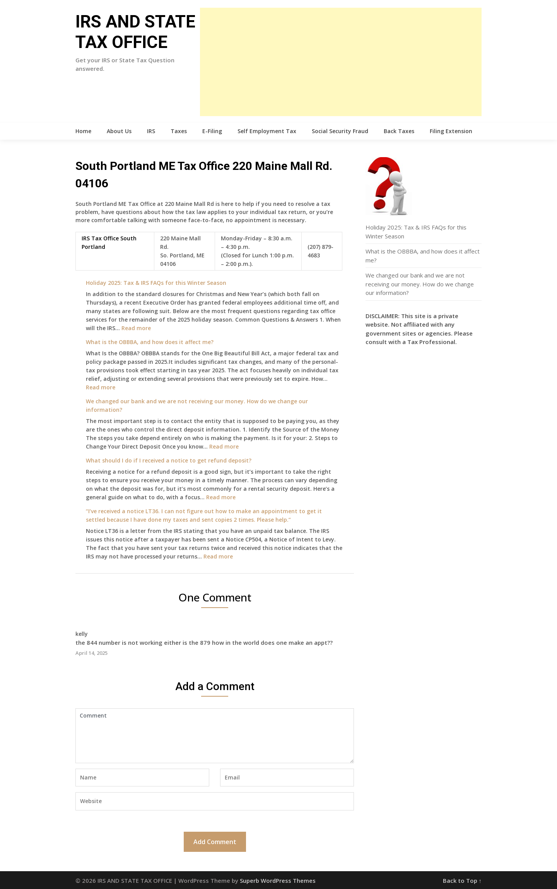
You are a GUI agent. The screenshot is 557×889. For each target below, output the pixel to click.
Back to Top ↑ (462, 880)
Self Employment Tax (266, 131)
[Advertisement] (341, 62)
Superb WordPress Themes (278, 880)
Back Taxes (399, 131)
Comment (214, 735)
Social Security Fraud (340, 131)
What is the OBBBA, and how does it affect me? (150, 342)
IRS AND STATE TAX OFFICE (135, 32)
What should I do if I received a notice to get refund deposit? (168, 460)
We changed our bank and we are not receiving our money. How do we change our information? (420, 283)
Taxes (179, 131)
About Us (119, 131)
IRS (151, 131)
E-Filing (212, 131)
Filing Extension (451, 131)
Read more (136, 328)
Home (83, 131)
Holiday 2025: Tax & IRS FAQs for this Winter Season (156, 282)
